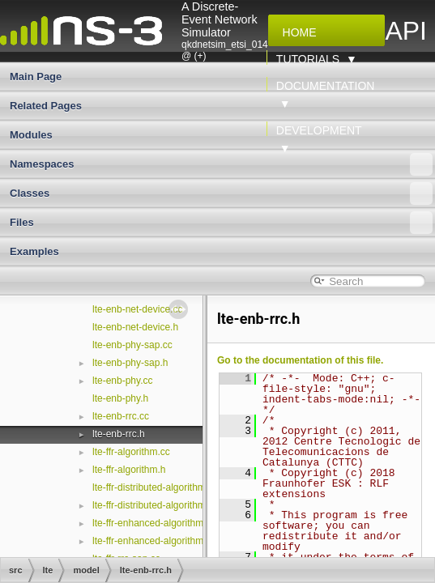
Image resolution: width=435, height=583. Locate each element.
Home (296, 32)
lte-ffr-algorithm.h (128, 469)
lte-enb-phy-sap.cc (132, 345)
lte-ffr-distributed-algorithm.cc (155, 487)
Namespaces (221, 164)
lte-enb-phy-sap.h (130, 362)
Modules (31, 135)
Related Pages (46, 106)
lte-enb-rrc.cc (120, 416)
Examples (34, 251)
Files (221, 222)
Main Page (36, 76)
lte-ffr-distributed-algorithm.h (153, 505)
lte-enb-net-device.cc (137, 309)
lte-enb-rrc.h (118, 434)
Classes (221, 193)
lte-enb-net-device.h (135, 327)
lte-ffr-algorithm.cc (131, 451)
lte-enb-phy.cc (122, 380)
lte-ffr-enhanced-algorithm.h (151, 541)
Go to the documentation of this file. (300, 360)
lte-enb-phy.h (120, 398)
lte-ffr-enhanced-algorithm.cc (154, 523)
